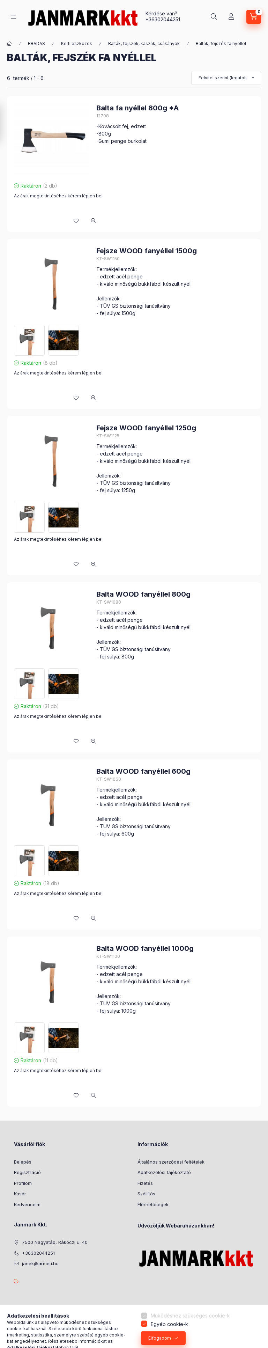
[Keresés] (214, 17)
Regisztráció (27, 1172)
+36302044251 (163, 19)
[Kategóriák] (13, 16)
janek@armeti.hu (40, 1263)
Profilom (23, 1183)
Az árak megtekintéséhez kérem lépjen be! (58, 195)
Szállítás (146, 1193)
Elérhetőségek (153, 1204)
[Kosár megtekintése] (253, 17)
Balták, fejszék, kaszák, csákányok (144, 43)
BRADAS (36, 43)
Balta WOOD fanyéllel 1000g (145, 948)
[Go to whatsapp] (251, 1327)
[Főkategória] (9, 44)
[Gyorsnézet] (93, 221)
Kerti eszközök (76, 43)
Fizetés (145, 1183)
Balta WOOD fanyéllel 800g (143, 594)
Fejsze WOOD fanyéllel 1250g (146, 428)
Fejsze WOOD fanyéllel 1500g (146, 251)
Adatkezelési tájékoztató (164, 1172)
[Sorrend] (226, 78)
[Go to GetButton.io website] (251, 1341)
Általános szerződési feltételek (170, 1162)
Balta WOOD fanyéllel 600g (143, 771)
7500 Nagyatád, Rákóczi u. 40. (55, 1242)
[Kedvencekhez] (76, 221)
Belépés (22, 1162)
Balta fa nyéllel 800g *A (137, 108)
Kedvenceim (27, 1204)
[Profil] (231, 17)
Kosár (20, 1193)
